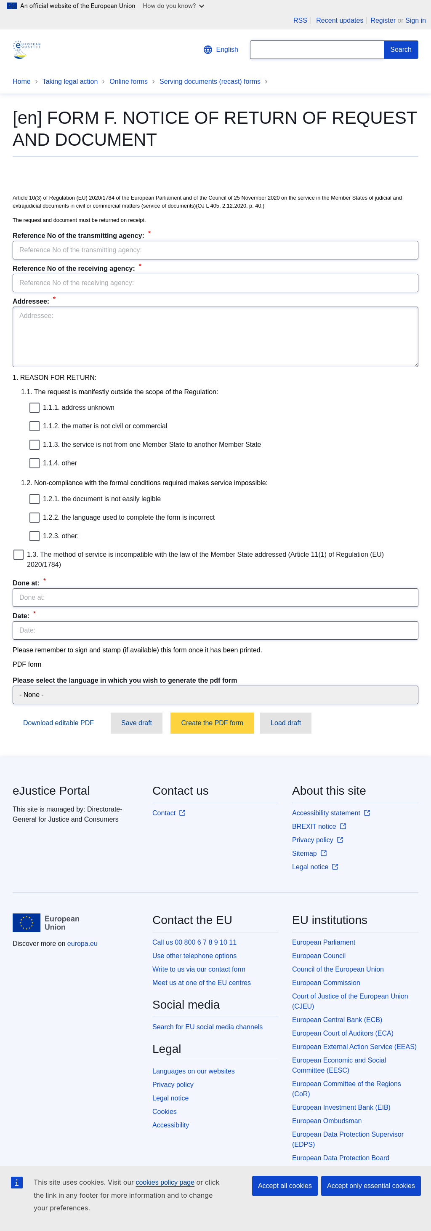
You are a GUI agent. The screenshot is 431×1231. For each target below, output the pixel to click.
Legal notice (170, 1098)
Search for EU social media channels (207, 1027)
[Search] (401, 49)
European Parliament (323, 942)
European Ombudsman (327, 1120)
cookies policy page (165, 1182)
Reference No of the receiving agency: (75, 268)
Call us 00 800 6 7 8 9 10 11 (194, 942)
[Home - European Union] (46, 922)
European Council (319, 955)
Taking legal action (70, 81)
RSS (300, 20)
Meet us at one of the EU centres (201, 982)
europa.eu (82, 943)
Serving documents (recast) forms (210, 81)
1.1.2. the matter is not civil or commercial (98, 426)
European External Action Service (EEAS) (354, 1046)
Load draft (286, 722)
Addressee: (32, 301)
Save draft (136, 722)
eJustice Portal (51, 790)
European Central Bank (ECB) (337, 1019)
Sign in (415, 20)
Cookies (164, 1111)
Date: (22, 616)
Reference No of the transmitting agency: (79, 235)
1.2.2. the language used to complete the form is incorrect (122, 518)
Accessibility (170, 1125)
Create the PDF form (212, 722)
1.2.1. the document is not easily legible (95, 499)
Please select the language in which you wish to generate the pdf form (125, 680)
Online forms (128, 81)
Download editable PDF (58, 722)
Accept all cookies (285, 1185)
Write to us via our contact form (198, 969)
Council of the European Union (338, 969)
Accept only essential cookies (371, 1185)
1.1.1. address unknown (71, 408)
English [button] (220, 50)
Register (383, 20)
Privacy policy (173, 1084)
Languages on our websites (193, 1071)
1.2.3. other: (54, 536)
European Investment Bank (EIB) (341, 1107)
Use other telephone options (194, 955)
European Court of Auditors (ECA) (343, 1033)
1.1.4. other (53, 463)
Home (22, 81)
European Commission (326, 982)
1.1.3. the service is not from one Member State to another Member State (145, 445)
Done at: (27, 583)
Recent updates (339, 20)
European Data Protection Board (340, 1158)
